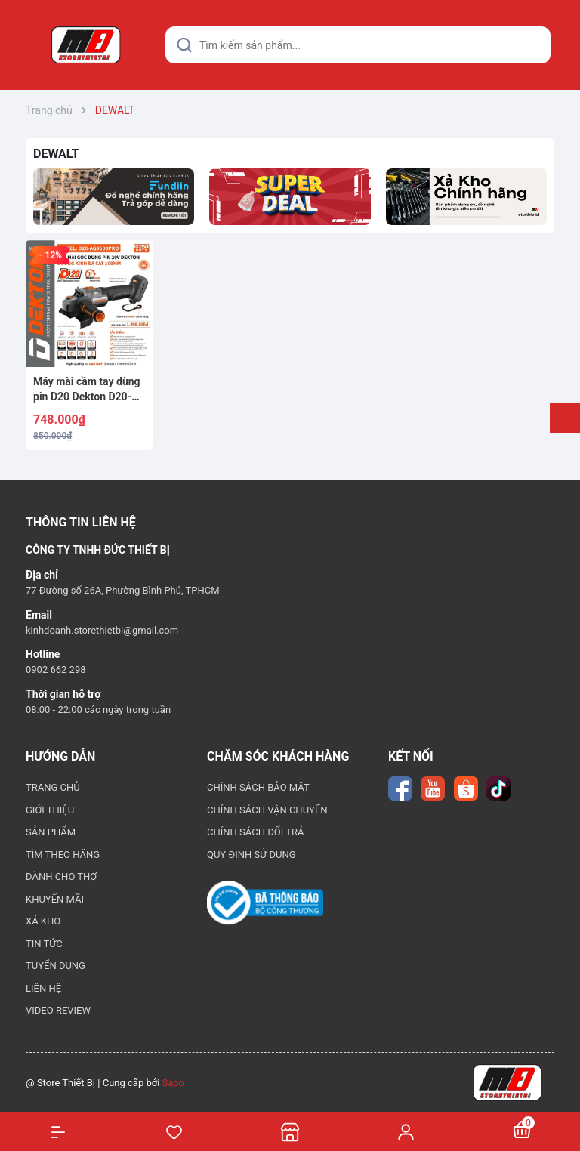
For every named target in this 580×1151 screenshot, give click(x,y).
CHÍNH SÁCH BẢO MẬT (258, 787)
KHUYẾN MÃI (55, 899)
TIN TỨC (44, 943)
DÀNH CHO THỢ (61, 876)
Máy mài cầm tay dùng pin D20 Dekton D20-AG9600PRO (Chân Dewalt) (86, 389)
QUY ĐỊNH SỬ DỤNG (251, 854)
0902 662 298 (56, 669)
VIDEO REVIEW (58, 1010)
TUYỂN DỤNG (55, 965)
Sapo (173, 1082)
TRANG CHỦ (53, 787)
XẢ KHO (43, 921)
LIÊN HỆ (43, 988)
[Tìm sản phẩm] (358, 44)
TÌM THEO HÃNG (63, 854)
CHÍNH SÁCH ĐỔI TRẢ (255, 832)
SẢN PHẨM (51, 832)
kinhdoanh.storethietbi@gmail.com (102, 630)
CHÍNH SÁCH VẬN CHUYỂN (267, 810)
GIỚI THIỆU (50, 810)
